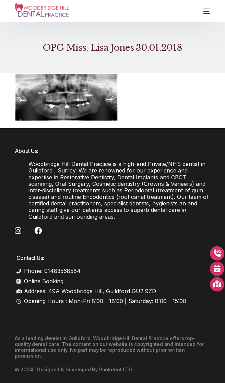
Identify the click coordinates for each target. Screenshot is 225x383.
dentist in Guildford (68, 338)
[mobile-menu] (202, 11)
